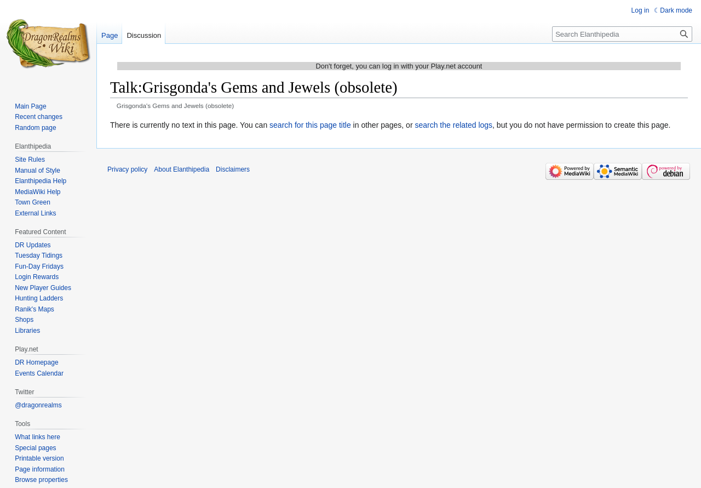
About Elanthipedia (181, 169)
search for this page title (310, 125)
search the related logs (453, 125)
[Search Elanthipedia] (622, 34)
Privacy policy (127, 169)
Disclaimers (233, 169)
